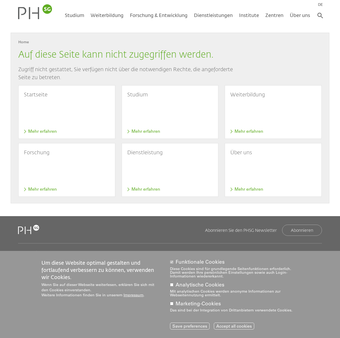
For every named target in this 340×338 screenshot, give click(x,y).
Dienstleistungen (213, 15)
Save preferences (189, 327)
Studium (74, 15)
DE (320, 4)
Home (23, 42)
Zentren (274, 15)
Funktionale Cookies (200, 263)
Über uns (300, 15)
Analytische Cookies (200, 285)
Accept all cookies (234, 327)
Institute (249, 15)
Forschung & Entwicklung (159, 15)
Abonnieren (302, 230)
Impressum (133, 296)
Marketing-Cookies (198, 304)
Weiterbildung (107, 15)
